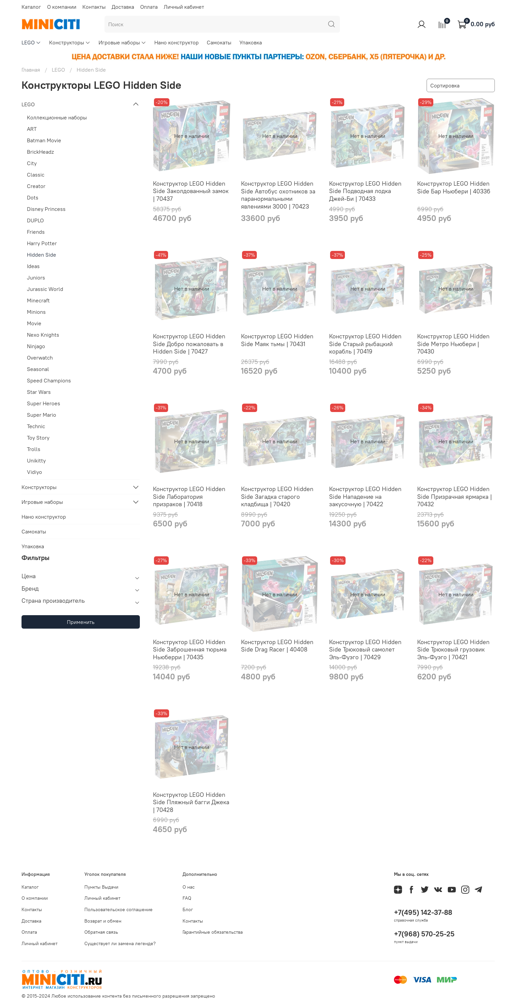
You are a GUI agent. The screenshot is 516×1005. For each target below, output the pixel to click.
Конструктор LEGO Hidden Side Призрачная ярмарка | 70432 (454, 496)
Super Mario (41, 414)
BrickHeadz (40, 151)
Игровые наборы (122, 42)
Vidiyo (34, 472)
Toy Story (38, 437)
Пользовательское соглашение (118, 909)
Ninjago (36, 346)
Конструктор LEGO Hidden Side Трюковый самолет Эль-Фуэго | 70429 (365, 649)
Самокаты (219, 42)
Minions (36, 311)
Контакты (94, 6)
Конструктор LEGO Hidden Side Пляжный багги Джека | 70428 (191, 802)
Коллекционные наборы (57, 117)
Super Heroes (43, 403)
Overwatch (40, 357)
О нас (189, 887)
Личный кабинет (184, 6)
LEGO (31, 42)
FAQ (187, 898)
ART (32, 128)
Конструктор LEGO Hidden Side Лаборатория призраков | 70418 (189, 496)
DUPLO (35, 220)
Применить (80, 622)
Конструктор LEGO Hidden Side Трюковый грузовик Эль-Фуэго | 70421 (453, 649)
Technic (36, 426)
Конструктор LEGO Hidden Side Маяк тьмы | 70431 (277, 340)
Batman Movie (44, 140)
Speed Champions (49, 380)
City (32, 163)
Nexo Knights (43, 334)
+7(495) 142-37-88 (423, 912)
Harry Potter (42, 243)
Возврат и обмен (102, 921)
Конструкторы (69, 42)
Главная (31, 69)
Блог (188, 909)
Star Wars (39, 391)
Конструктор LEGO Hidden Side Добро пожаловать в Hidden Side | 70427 (189, 343)
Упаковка (250, 42)
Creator (36, 186)
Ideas (33, 266)
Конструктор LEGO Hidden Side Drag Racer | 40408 (277, 646)
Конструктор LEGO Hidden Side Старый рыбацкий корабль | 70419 (365, 343)
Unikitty (36, 460)
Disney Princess (46, 209)
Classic (35, 174)
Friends (36, 231)
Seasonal (38, 369)
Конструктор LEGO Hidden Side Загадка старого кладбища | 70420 (277, 496)
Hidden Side (41, 254)
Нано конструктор (176, 42)
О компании (61, 6)
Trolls (33, 449)
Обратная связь (101, 932)
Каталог (31, 6)
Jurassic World (45, 289)
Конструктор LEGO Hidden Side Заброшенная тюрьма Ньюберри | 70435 (190, 649)
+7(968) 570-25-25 (424, 933)
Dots (32, 197)
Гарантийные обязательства (213, 932)
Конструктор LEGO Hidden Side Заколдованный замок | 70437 (191, 191)
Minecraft (38, 300)
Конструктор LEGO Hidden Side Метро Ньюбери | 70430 (453, 343)
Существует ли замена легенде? (120, 943)
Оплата (149, 6)
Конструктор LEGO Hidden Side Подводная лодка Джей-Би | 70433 (365, 191)
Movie (34, 323)
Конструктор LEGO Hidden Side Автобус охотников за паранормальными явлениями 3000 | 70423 (278, 195)
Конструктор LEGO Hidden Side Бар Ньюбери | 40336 (453, 187)
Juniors (36, 277)
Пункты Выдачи (101, 887)
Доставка (123, 6)
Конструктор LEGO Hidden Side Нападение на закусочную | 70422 (365, 496)
